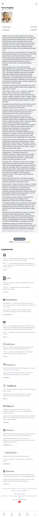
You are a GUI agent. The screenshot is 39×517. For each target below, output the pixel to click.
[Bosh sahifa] (2, 3)
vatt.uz (29, 488)
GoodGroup (20, 499)
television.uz (24, 488)
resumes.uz (14, 490)
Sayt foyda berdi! (19, 239)
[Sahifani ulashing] (36, 3)
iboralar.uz (34, 488)
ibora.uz (4, 488)
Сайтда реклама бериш (19, 494)
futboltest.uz (25, 490)
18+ (19, 502)
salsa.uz (9, 488)
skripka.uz (13, 488)
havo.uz (19, 490)
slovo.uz (19, 488)
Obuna (14, 499)
